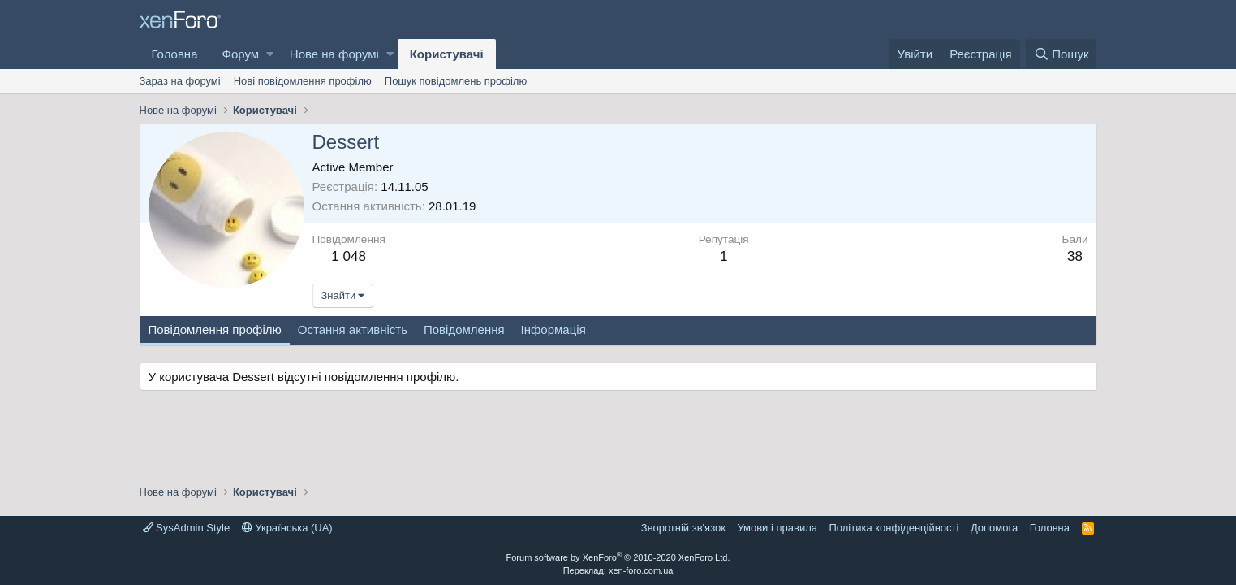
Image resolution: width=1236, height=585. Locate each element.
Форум (241, 54)
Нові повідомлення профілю (303, 81)
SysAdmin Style (186, 528)
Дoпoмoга (994, 528)
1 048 (348, 256)
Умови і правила (777, 528)
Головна (175, 54)
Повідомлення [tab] (464, 329)
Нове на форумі (334, 54)
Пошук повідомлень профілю (456, 81)
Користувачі (447, 54)
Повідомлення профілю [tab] (215, 329)
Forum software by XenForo (618, 557)
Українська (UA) (287, 528)
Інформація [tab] (553, 329)
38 (1075, 256)
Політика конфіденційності (893, 528)
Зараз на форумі (180, 81)
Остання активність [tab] (352, 329)
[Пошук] (1061, 54)
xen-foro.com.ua (641, 570)
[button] (270, 54)
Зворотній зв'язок (683, 528)
